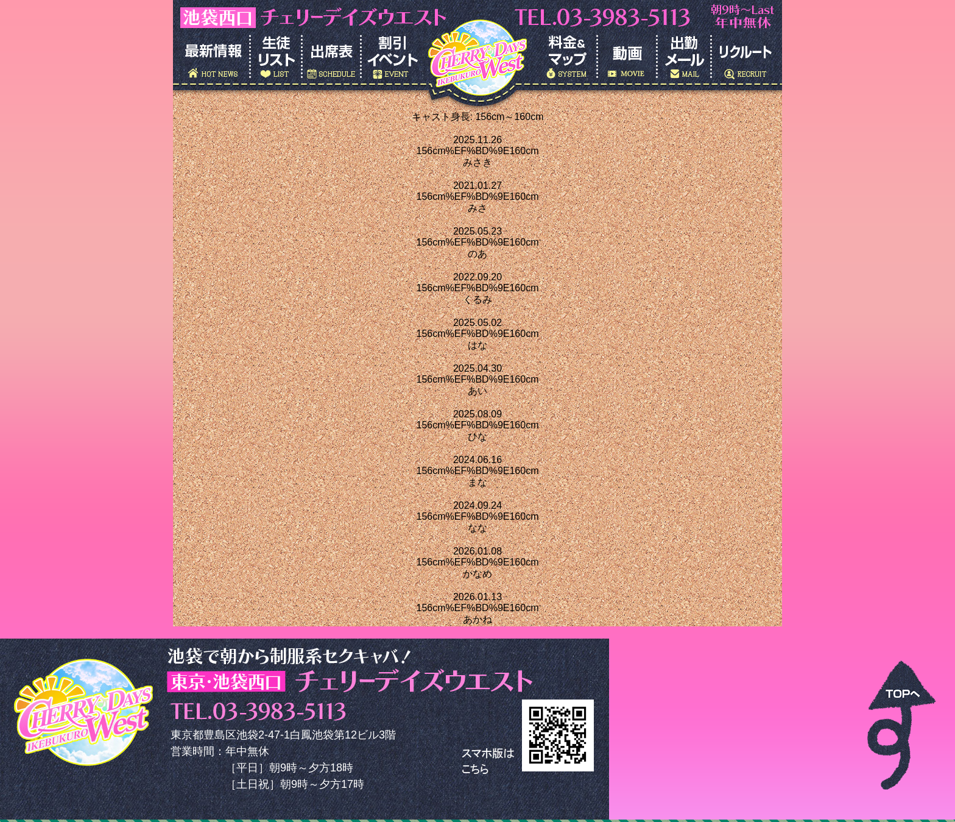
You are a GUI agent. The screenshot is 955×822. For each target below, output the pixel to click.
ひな (477, 436)
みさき (477, 162)
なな (477, 528)
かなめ (477, 574)
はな (477, 345)
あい (477, 391)
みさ (477, 208)
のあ (477, 254)
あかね (477, 619)
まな (477, 482)
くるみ (477, 299)
